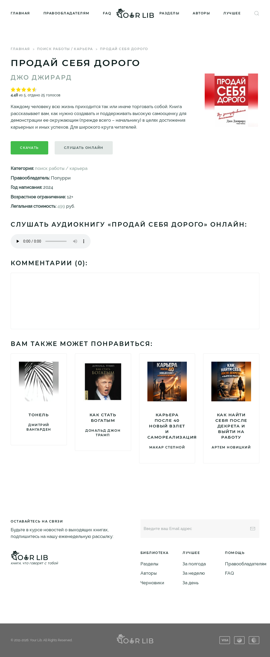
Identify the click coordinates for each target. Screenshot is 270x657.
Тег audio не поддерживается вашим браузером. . (51, 241)
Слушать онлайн (83, 148)
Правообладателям (66, 13)
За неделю (194, 573)
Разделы (169, 13)
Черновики (152, 582)
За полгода (194, 563)
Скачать (29, 148)
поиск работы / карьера (65, 49)
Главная (20, 13)
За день (191, 582)
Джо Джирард (41, 77)
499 (61, 206)
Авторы (201, 13)
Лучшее (232, 13)
